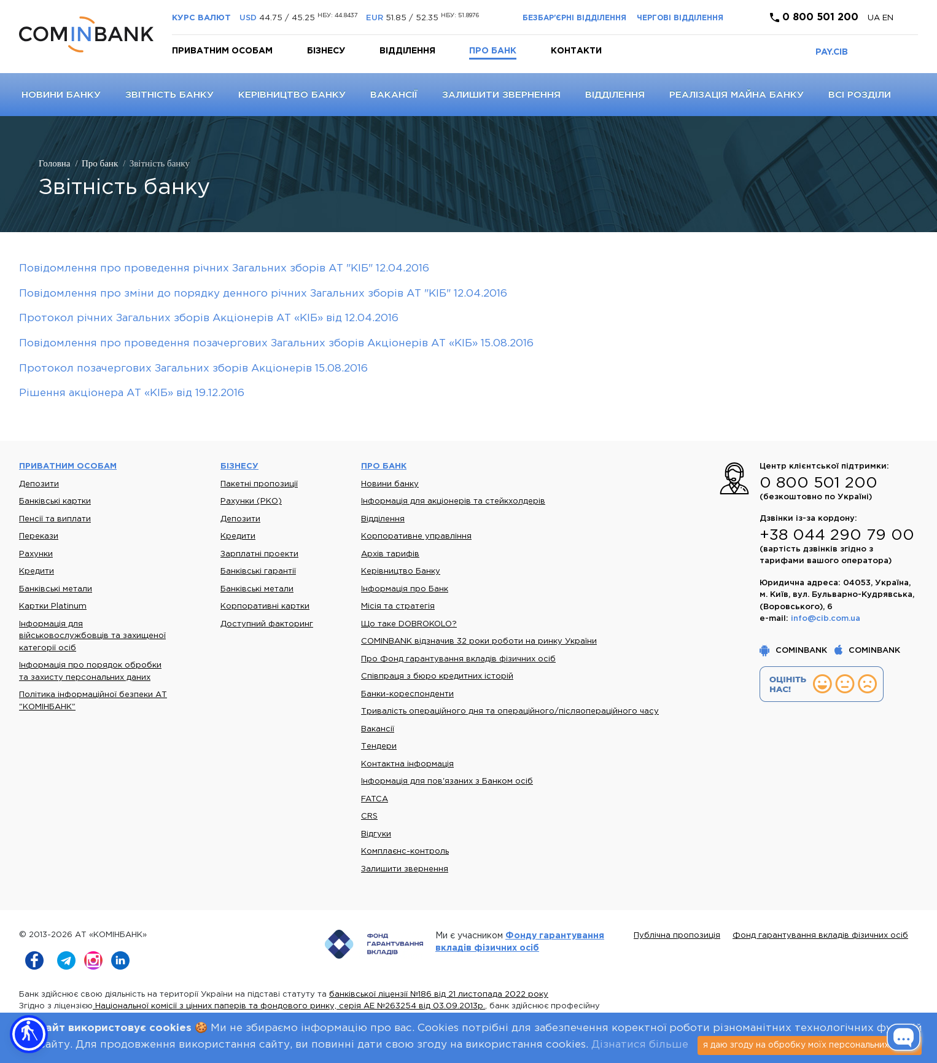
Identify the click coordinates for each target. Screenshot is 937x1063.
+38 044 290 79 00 (837, 535)
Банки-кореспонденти (407, 694)
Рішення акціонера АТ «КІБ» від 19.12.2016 (131, 393)
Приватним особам (222, 51)
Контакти (576, 51)
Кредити (36, 571)
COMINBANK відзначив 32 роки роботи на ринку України (479, 641)
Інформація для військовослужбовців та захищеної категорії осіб (92, 636)
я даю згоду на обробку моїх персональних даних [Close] (809, 1045)
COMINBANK (795, 650)
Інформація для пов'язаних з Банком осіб (447, 781)
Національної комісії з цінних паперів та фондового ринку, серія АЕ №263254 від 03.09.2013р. (289, 1006)
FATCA (374, 799)
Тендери (379, 746)
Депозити (39, 484)
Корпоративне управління (416, 536)
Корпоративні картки (264, 606)
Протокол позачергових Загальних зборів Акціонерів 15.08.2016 (193, 368)
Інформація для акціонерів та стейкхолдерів (453, 501)
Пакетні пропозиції (259, 484)
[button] (28, 1034)
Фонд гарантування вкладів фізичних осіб (820, 935)
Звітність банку (169, 95)
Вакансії (394, 95)
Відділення (407, 51)
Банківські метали (55, 589)
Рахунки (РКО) (251, 501)
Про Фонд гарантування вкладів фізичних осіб (458, 659)
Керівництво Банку (292, 95)
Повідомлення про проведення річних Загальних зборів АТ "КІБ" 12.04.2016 (224, 268)
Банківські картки (55, 501)
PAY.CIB (831, 52)
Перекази (38, 536)
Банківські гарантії (258, 571)
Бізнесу (326, 51)
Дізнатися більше (639, 1044)
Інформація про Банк (404, 589)
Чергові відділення (680, 18)
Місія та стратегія (398, 606)
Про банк (492, 51)
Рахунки (36, 554)
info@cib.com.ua (825, 618)
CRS (369, 816)
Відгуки (376, 834)
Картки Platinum (53, 606)
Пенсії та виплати (55, 519)
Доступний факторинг (266, 624)
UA (875, 18)
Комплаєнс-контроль (405, 851)
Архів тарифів (390, 554)
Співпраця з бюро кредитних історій (437, 676)
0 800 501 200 (814, 17)
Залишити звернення (501, 95)
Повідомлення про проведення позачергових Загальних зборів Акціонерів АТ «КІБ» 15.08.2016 (276, 343)
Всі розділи (859, 95)
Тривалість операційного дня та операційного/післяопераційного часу (510, 711)
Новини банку (61, 95)
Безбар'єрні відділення (574, 18)
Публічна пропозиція (677, 935)
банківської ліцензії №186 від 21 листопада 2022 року (438, 994)
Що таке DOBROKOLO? (409, 624)
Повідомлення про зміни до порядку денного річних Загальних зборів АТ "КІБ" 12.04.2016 (263, 293)
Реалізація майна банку (736, 95)
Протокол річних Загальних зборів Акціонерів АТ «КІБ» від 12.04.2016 (209, 318)
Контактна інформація (407, 764)
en (887, 18)
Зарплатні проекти (259, 554)
